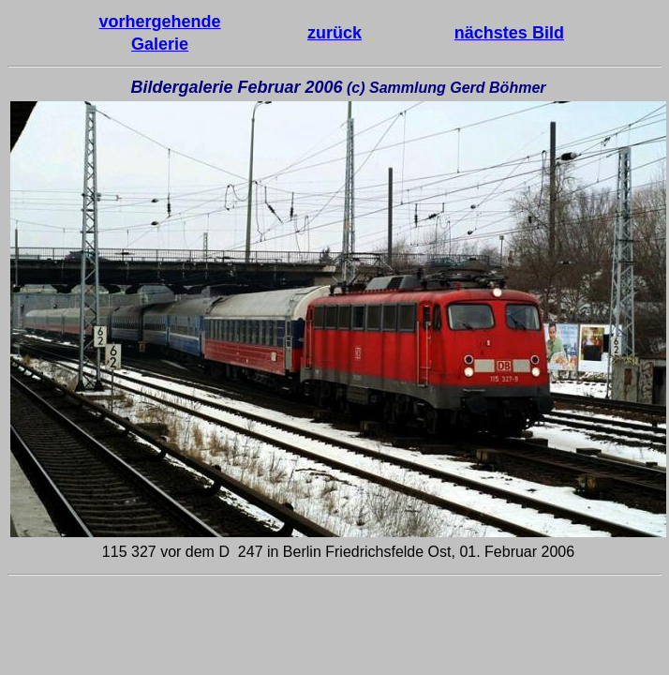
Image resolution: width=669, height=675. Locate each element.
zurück (334, 32)
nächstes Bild (509, 32)
